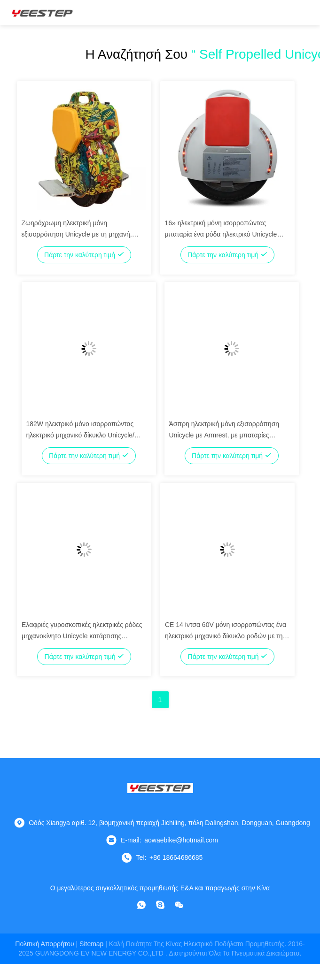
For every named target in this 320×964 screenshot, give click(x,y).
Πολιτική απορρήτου (44, 944)
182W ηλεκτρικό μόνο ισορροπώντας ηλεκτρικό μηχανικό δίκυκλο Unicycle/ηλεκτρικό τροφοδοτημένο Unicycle (80, 435)
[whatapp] (141, 904)
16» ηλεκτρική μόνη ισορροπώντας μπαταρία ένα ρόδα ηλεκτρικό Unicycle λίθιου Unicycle (221, 234)
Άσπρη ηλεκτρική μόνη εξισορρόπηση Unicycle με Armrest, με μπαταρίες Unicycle (224, 435)
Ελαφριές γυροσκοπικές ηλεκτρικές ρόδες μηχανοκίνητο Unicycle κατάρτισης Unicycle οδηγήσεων (82, 636)
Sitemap (91, 944)
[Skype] (160, 904)
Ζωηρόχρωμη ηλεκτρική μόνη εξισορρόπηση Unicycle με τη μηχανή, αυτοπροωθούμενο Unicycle (77, 234)
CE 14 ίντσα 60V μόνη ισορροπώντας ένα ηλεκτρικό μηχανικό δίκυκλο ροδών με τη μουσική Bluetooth (225, 636)
